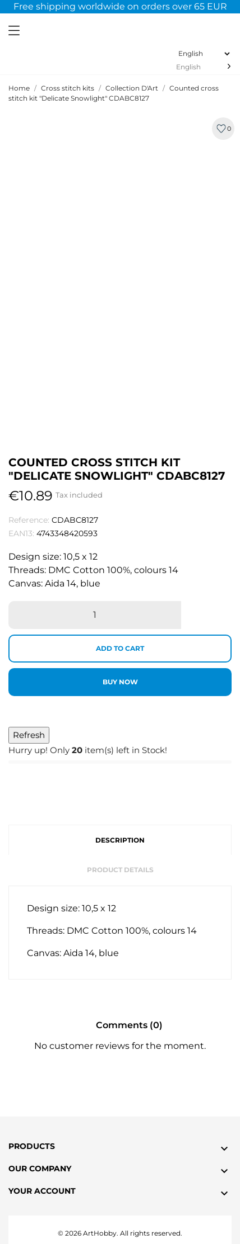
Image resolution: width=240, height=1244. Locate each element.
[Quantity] (94, 615)
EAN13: (21, 533)
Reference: (28, 520)
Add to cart (120, 648)
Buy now (120, 682)
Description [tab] (120, 840)
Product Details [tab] (120, 869)
